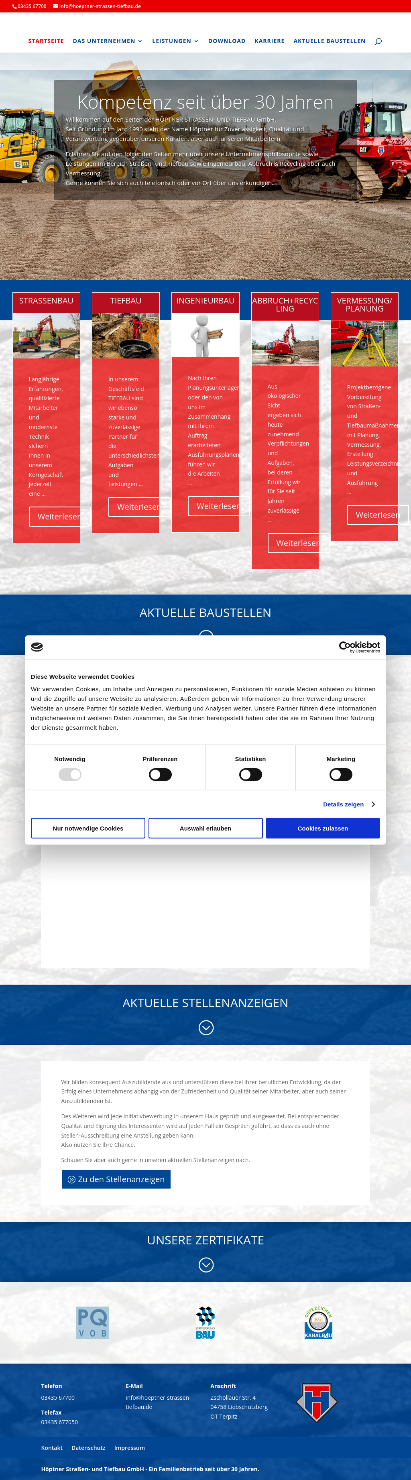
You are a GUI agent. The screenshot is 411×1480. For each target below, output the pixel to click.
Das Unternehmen (104, 41)
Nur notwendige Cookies (88, 828)
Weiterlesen (60, 516)
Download (227, 41)
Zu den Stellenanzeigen (121, 1179)
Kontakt (52, 1447)
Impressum (129, 1447)
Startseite (46, 41)
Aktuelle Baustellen (329, 41)
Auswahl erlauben (205, 828)
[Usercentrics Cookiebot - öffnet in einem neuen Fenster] (345, 647)
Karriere (269, 41)
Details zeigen (343, 803)
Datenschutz (88, 1447)
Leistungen (171, 41)
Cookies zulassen (323, 828)
